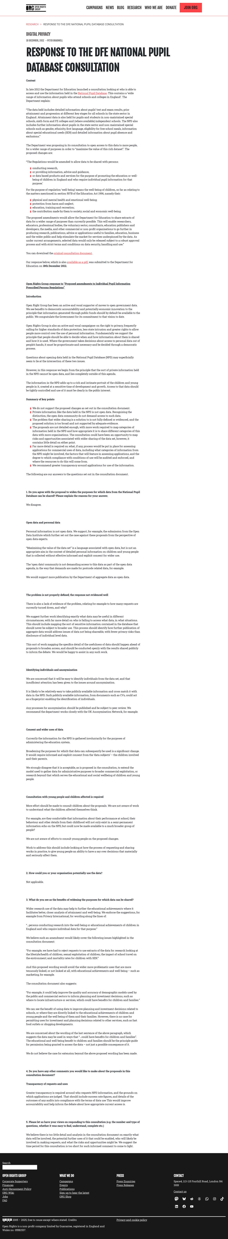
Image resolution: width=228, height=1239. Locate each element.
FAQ (4, 1200)
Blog (120, 7)
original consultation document (73, 253)
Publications (67, 1189)
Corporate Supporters (15, 1181)
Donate (171, 7)
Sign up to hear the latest (74, 1192)
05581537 (20, 1230)
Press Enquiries (126, 1181)
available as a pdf (77, 262)
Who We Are (154, 7)
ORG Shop (65, 1196)
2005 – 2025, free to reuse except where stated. (40, 1220)
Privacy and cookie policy (132, 1220)
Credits (72, 1220)
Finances (7, 1185)
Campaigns (94, 7)
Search (6, 1163)
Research (134, 7)
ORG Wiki (8, 1192)
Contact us (180, 1191)
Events (64, 1185)
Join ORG (190, 7)
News (110, 7)
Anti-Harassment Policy (16, 1189)
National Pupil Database (92, 93)
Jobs (5, 1196)
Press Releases (125, 1185)
